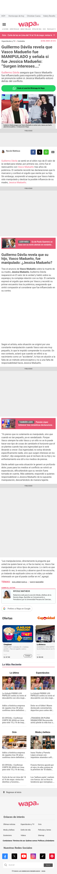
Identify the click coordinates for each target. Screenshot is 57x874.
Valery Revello (49, 16)
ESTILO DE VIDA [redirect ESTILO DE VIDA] (36, 29)
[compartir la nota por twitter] (39, 152)
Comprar (28, 656)
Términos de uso (19, 841)
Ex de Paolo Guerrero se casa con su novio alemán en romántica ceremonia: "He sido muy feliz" (35, 245)
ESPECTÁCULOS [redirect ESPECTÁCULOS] (14, 29)
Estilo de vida (26, 830)
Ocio (40, 824)
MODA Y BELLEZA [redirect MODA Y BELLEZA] (25, 29)
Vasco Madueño (26, 167)
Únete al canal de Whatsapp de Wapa (28, 88)
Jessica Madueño (17, 182)
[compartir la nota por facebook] (33, 152)
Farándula (21, 41)
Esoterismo (7, 835)
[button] (54, 35)
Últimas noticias (9, 824)
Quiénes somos (31, 841)
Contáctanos (7, 841)
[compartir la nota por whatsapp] (46, 152)
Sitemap (41, 835)
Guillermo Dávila (10, 72)
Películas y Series (44, 830)
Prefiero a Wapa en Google (19, 609)
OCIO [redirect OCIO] (44, 29)
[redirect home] (28, 27)
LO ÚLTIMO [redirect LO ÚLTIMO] (5, 29)
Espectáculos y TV (8, 41)
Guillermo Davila (19, 582)
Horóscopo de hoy (16, 16)
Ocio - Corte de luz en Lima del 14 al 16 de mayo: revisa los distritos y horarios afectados (27, 35)
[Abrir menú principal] (4, 24)
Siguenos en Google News (52, 152)
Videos (23, 835)
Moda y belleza (8, 830)
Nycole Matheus (13, 151)
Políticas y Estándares (46, 841)
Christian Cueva (33, 16)
